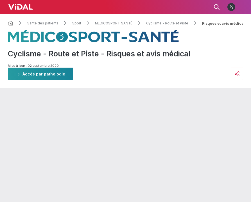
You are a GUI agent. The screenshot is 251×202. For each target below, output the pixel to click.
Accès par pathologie (43, 74)
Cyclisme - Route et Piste (167, 23)
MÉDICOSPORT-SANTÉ (113, 23)
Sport (76, 23)
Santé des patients (42, 23)
